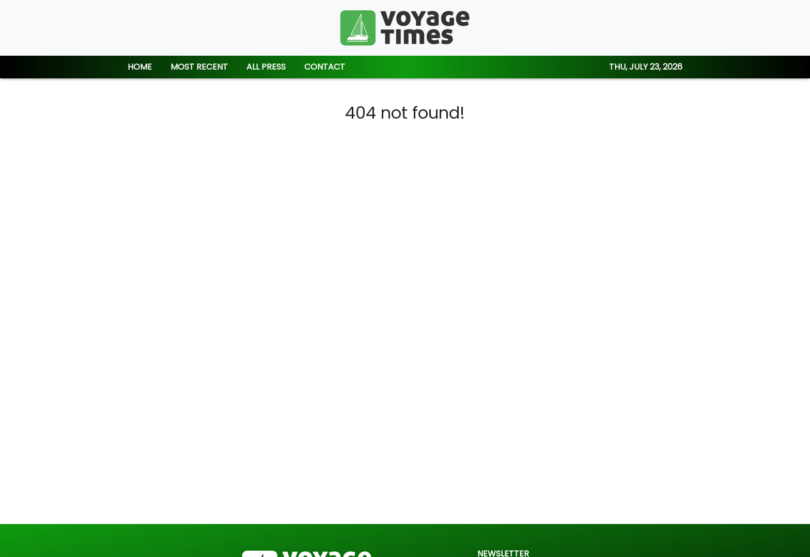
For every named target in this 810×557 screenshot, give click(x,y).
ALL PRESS (266, 67)
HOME (140, 67)
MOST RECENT (199, 67)
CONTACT (324, 67)
